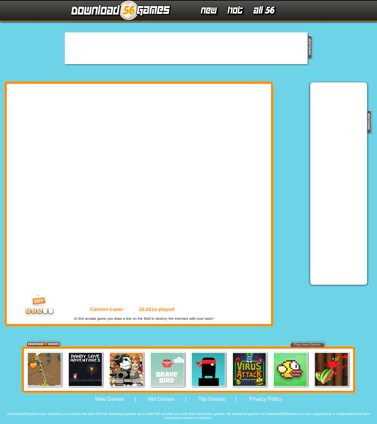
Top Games (212, 399)
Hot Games (161, 399)
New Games (109, 399)
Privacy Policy (265, 399)
